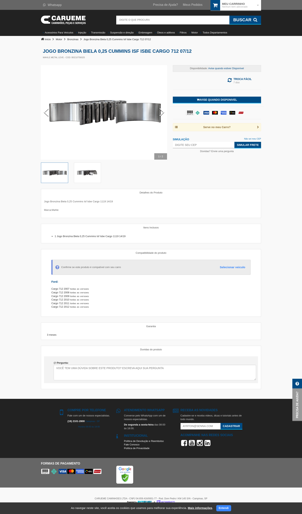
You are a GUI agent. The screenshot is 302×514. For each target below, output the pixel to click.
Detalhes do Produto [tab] (151, 192)
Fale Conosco (131, 444)
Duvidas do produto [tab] (151, 349)
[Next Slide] (162, 112)
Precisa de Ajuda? (165, 4)
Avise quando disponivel (217, 99)
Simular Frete (248, 144)
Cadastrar (231, 426)
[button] (297, 400)
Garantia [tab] (151, 326)
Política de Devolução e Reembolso (144, 441)
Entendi (224, 508)
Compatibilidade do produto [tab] (151, 252)
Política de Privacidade (136, 448)
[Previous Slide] (46, 112)
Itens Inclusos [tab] (151, 227)
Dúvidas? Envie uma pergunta (217, 151)
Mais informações (200, 508)
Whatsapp (52, 5)
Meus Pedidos (192, 4)
